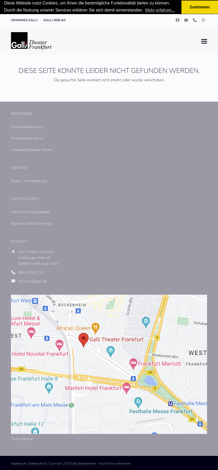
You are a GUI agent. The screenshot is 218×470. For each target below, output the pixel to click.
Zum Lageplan (22, 438)
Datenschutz (37, 463)
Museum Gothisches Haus (32, 223)
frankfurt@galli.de (32, 281)
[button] (204, 41)
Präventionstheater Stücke (31, 149)
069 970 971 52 (30, 272)
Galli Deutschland (83, 463)
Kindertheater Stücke (27, 138)
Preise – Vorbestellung (29, 180)
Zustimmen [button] (200, 7)
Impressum (18, 463)
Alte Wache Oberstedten (30, 212)
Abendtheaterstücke (27, 126)
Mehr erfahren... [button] (160, 10)
